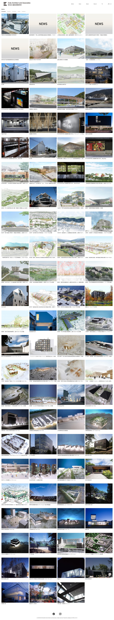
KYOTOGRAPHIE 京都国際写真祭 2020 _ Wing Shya (95, 158)
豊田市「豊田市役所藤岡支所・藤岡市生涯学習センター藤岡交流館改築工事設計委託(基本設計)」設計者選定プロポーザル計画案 (82, 282)
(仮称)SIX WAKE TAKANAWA (35, 59)
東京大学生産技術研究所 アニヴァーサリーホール (11, 356)
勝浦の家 (87, 529)
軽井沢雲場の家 (88, 578)
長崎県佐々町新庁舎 (33, 109)
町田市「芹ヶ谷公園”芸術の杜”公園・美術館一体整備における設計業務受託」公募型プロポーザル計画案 (21, 208)
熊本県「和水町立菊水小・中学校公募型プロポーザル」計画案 (13, 405)
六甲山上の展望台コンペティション (8, 554)
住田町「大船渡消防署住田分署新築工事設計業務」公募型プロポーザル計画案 (72, 257)
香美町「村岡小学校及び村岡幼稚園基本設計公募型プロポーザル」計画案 (71, 381)
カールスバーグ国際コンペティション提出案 (94, 554)
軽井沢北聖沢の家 (88, 504)
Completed (14, 11)
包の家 (2, 84)
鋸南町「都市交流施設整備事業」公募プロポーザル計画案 (12, 331)
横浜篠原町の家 (32, 331)
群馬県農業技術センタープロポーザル (64, 504)
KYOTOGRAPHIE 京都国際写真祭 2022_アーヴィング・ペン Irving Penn (71, 133)
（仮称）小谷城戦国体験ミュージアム (92, 59)
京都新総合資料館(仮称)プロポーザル (36, 430)
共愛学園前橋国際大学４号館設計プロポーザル (66, 480)
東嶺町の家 (3, 603)
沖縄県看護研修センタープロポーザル (92, 430)
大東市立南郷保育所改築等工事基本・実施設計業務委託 (96, 35)
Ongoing (8, 11)
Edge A (58, 578)
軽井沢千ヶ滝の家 (32, 603)
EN (109, 3)
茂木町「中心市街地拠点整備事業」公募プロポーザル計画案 (69, 331)
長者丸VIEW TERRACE (34, 208)
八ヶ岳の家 (31, 554)
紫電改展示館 (32, 84)
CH (111, 3)
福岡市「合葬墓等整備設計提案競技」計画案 (94, 208)
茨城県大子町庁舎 (32, 133)
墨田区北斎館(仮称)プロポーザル (7, 529)
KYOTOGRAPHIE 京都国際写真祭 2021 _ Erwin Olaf (11, 158)
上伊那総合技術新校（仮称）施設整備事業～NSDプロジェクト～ (70, 35)
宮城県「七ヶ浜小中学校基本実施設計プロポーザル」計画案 (41, 405)
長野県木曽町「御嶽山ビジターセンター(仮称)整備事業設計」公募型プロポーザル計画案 (74, 158)
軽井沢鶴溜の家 (88, 480)
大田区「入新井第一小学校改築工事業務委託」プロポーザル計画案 (98, 232)
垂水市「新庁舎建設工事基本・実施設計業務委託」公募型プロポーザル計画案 (16, 232)
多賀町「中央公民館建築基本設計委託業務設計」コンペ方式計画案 (98, 282)
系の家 (30, 158)
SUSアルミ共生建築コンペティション (8, 480)
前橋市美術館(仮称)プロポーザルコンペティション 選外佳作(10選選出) (15, 455)
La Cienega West (60, 405)
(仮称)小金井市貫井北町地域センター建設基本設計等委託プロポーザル (15, 504)
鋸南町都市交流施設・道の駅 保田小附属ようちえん (67, 109)
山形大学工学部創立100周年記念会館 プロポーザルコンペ (40, 578)
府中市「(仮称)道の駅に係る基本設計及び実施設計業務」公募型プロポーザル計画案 (45, 307)
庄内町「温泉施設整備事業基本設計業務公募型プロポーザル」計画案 (42, 381)
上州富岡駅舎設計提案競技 (62, 430)
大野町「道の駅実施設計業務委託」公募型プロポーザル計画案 (41, 282)
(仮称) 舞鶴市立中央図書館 (62, 59)
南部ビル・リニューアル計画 (91, 307)
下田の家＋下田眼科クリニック (63, 603)
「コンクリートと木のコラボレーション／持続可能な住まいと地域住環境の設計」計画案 (46, 356)
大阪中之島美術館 (88, 133)
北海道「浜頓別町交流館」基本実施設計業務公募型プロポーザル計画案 (99, 257)
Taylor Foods (3, 133)
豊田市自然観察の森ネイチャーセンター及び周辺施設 (39, 504)
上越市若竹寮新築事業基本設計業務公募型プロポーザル (68, 455)
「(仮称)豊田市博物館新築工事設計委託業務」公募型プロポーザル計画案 (99, 183)
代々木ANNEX (32, 455)
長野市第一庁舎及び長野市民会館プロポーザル (10, 430)
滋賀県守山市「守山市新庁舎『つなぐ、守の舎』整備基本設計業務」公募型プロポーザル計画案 (48, 183)
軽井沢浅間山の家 (4, 578)
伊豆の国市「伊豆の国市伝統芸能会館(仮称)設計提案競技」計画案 (70, 356)
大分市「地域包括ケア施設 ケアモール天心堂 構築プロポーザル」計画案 (15, 381)
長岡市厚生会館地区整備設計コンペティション (66, 554)
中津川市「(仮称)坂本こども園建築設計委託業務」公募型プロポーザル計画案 (72, 232)
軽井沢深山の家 (88, 455)
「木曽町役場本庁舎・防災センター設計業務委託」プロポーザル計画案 (15, 257)
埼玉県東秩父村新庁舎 (61, 84)
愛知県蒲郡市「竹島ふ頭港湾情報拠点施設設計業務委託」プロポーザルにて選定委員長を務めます (48, 35)
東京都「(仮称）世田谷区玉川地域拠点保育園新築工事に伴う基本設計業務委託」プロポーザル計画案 (49, 257)
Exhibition (24, 11)
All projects (3, 11)
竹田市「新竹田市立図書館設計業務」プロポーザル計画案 (68, 307)
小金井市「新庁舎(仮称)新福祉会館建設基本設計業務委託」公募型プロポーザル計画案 (74, 208)
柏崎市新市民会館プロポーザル (63, 529)
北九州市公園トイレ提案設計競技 (36, 480)
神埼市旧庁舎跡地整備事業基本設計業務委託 (10, 59)
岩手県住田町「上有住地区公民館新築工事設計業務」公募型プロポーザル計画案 (17, 183)
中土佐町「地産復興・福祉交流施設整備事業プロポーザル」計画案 (98, 356)
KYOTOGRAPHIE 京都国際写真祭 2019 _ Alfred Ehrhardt (68, 183)
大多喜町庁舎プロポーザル (34, 529)
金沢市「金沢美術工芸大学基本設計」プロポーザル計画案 (40, 232)
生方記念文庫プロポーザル (90, 405)
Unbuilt (19, 11)
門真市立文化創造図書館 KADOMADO (8, 35)
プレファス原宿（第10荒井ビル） (92, 84)
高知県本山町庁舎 (88, 109)
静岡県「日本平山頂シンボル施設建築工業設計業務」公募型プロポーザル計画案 (17, 282)
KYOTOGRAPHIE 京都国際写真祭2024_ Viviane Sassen (12, 109)
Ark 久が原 (3, 307)
